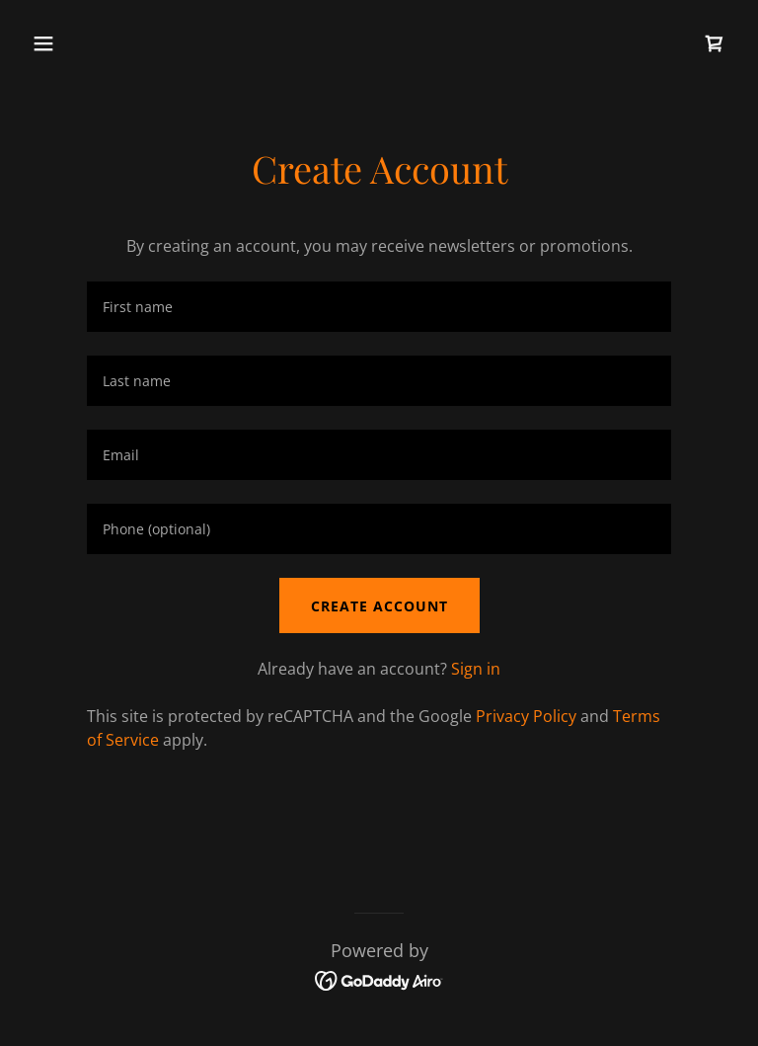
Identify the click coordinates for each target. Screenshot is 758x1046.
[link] (714, 43)
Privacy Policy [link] (526, 716)
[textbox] (379, 307)
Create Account (379, 606)
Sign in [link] (475, 669)
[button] (105, 43)
